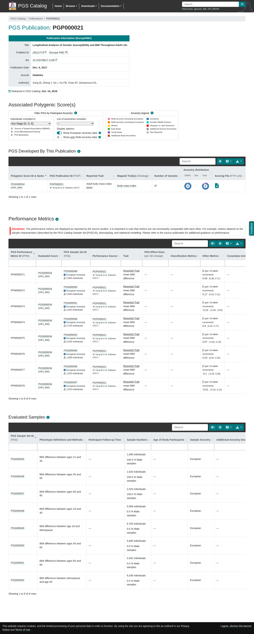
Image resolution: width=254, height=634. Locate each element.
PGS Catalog (18, 18)
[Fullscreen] (220, 161)
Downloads (88, 6)
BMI (204, 9)
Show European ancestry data (80, 133)
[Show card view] (213, 243)
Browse (70, 6)
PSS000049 (70, 318)
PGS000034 (18, 184)
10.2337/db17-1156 (44, 60)
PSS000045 (70, 350)
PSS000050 (70, 287)
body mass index (126, 185)
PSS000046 (70, 366)
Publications (36, 18)
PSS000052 (70, 334)
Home (58, 6)
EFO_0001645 (213, 9)
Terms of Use (22, 629)
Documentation (110, 6)
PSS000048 (70, 271)
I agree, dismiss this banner (236, 626)
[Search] (198, 161)
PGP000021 (57, 184)
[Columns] (229, 161)
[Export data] (239, 161)
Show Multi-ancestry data (80, 137)
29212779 (38, 52)
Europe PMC (57, 52)
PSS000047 (70, 382)
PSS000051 (70, 303)
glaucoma (198, 9)
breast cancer (187, 9)
